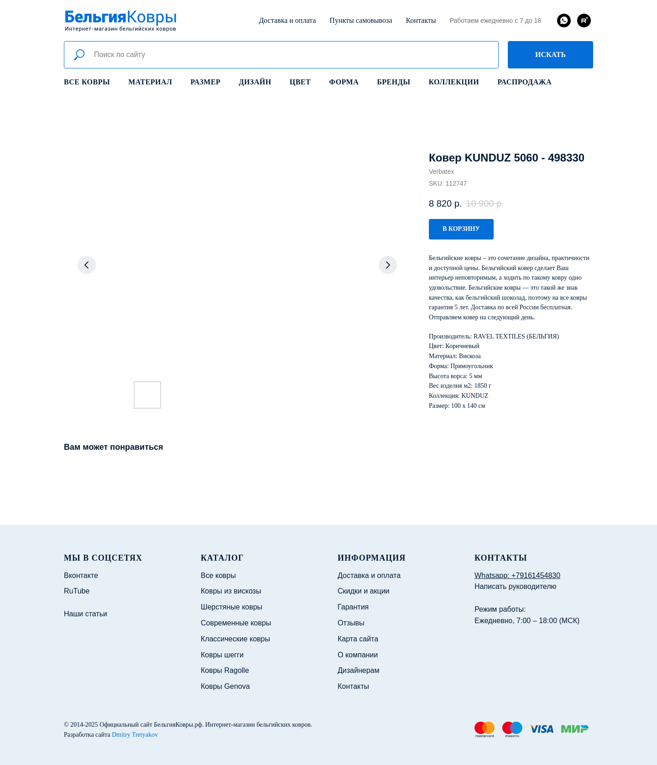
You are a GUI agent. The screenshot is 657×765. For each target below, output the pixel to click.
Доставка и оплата (287, 20)
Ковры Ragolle (225, 670)
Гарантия (353, 607)
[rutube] (584, 20)
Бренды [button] (393, 82)
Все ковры (87, 82)
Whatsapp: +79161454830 (517, 575)
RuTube (76, 591)
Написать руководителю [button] (515, 586)
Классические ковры (235, 639)
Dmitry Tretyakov (135, 734)
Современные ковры (236, 623)
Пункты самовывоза (360, 20)
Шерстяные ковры (231, 607)
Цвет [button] (300, 82)
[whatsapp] (564, 20)
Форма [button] (344, 82)
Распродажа (524, 82)
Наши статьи (85, 614)
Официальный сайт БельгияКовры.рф (150, 724)
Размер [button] (206, 82)
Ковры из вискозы (231, 591)
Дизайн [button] (255, 82)
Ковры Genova (225, 686)
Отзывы (351, 623)
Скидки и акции (364, 591)
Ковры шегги (222, 655)
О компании (358, 655)
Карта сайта (358, 639)
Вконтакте (81, 575)
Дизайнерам (358, 670)
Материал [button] (150, 82)
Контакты (421, 20)
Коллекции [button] (453, 82)
